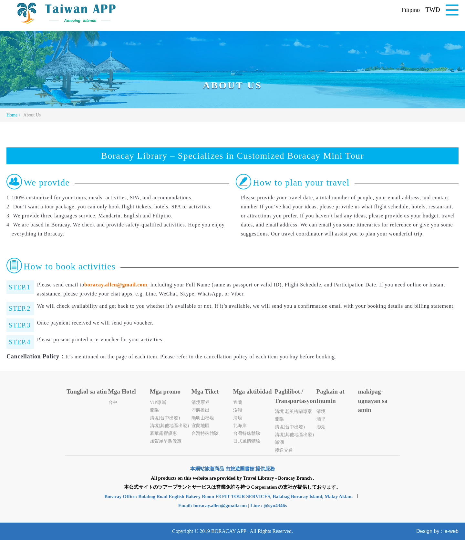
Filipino (410, 10)
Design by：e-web (437, 531)
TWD (432, 9)
